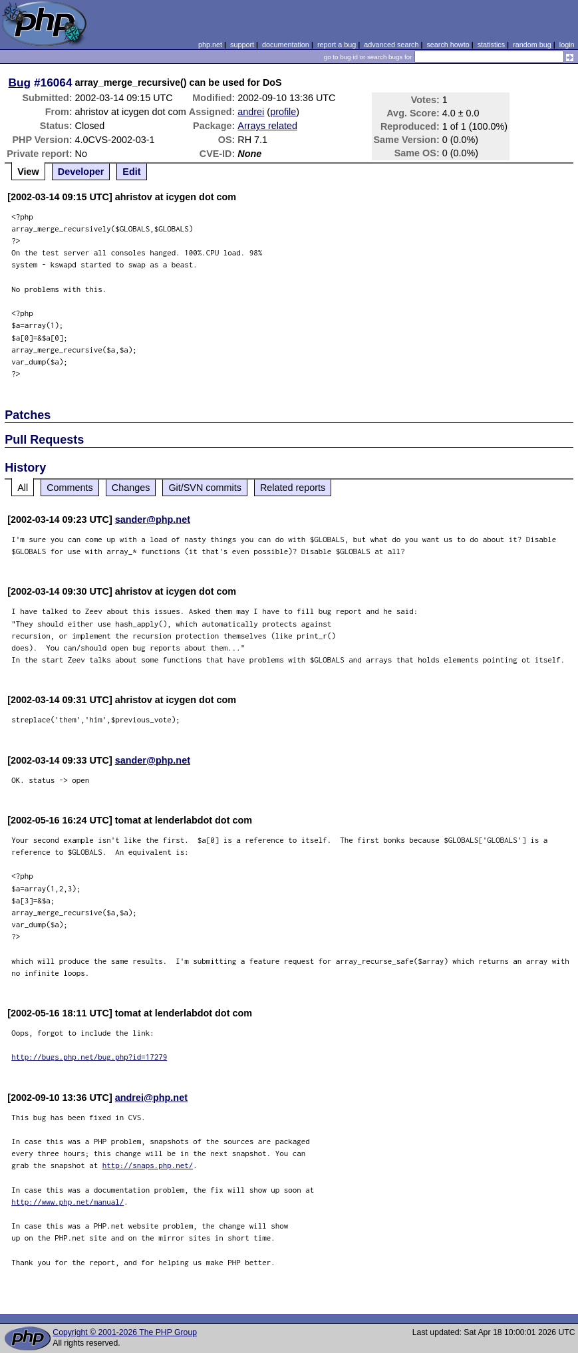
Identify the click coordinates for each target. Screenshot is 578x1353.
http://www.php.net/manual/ (67, 1201)
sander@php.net (152, 519)
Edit (131, 171)
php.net (210, 45)
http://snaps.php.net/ (148, 1165)
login (567, 45)
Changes (131, 487)
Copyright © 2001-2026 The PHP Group (125, 1332)
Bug (20, 82)
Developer (81, 171)
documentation (285, 45)
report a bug (336, 45)
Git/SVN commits (204, 487)
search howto (447, 45)
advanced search (391, 45)
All (22, 487)
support (242, 45)
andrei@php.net (151, 1097)
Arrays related (267, 125)
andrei (250, 111)
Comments (70, 487)
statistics (491, 45)
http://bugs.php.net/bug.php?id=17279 (89, 1056)
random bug (532, 45)
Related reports (292, 487)
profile (283, 111)
